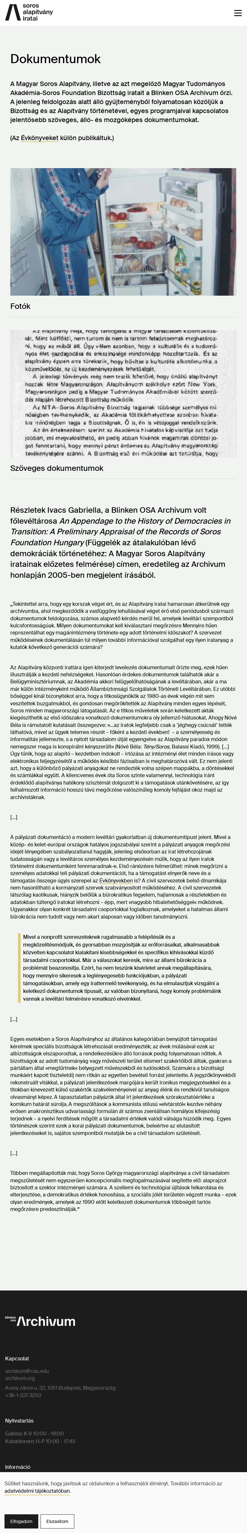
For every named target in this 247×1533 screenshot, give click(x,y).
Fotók (20, 306)
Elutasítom (57, 1521)
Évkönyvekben (116, 880)
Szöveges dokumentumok (56, 468)
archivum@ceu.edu (27, 1371)
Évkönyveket (40, 138)
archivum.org (20, 1378)
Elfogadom (21, 1521)
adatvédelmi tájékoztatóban (37, 1491)
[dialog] (123, 1502)
